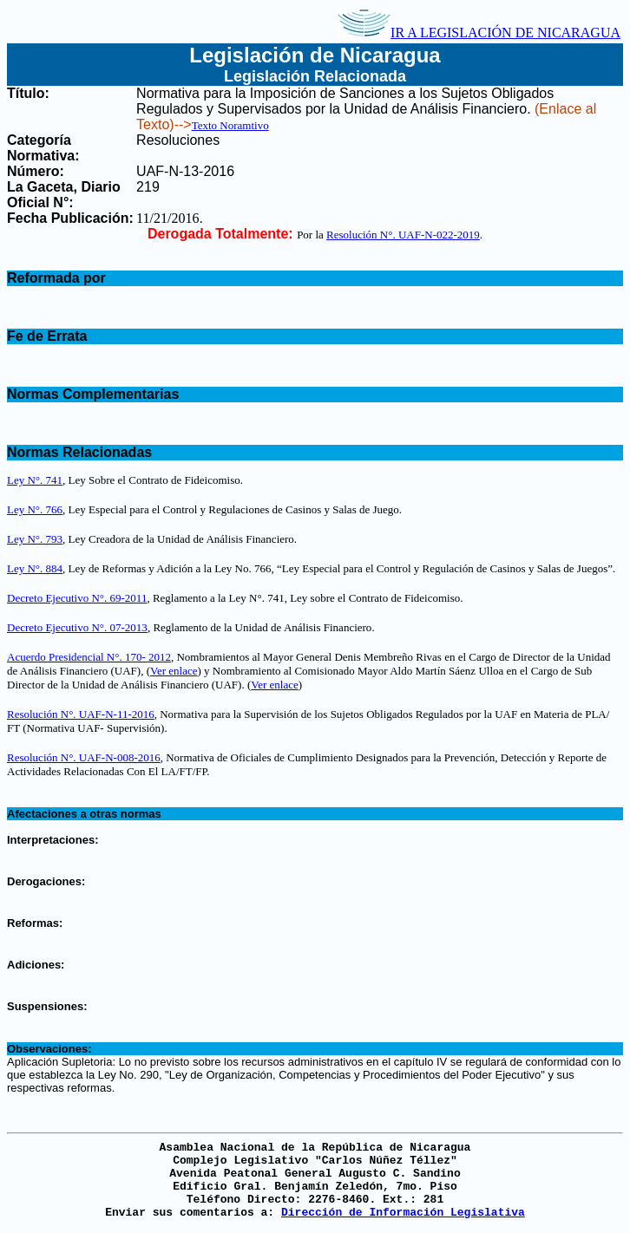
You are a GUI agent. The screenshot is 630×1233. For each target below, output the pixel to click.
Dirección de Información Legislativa (403, 1212)
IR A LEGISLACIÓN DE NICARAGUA (479, 32)
